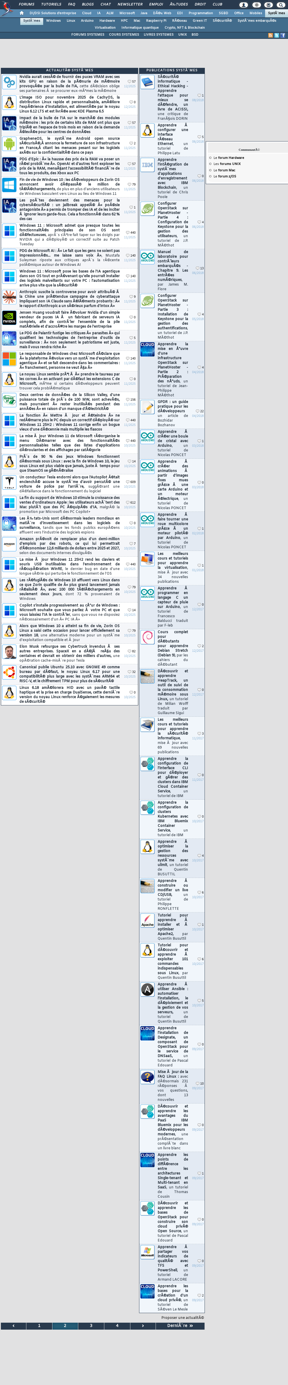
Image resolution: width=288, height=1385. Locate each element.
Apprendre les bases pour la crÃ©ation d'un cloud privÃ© (173, 1298)
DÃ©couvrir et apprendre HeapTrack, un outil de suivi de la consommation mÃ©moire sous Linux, (173, 692)
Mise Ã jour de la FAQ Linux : (173, 1086)
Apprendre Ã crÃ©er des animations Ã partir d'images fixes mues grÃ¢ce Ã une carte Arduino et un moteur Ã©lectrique (173, 485)
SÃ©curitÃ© (222, 21)
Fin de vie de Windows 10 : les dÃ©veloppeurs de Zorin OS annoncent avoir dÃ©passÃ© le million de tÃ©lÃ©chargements (69, 187)
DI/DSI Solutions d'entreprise (53, 13)
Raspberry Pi (156, 21)
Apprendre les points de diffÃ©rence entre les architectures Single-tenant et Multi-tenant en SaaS (173, 1176)
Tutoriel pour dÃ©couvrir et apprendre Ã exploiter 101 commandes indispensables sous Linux (173, 961)
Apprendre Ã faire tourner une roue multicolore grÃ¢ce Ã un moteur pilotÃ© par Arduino (173, 531)
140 (131, 256)
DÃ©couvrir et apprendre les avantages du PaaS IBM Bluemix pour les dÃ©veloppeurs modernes (173, 1127)
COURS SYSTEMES (124, 35)
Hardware (107, 21)
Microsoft (127, 13)
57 (132, 82)
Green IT (200, 21)
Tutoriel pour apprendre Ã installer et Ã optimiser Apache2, (173, 927)
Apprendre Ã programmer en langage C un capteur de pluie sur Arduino (173, 607)
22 (200, 411)
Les (227, 164)
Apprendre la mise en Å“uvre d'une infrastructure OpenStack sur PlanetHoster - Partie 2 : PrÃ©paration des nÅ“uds (173, 370)
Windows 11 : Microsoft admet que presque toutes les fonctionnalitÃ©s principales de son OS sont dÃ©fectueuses (69, 235)
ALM (110, 13)
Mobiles (255, 13)
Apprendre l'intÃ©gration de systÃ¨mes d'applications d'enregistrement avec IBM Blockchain (173, 178)
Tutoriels (51, 4)
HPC (124, 21)
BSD (195, 35)
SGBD (223, 13)
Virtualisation (105, 28)
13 (200, 269)
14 (132, 462)
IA (99, 13)
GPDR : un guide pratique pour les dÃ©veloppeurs (173, 414)
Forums (26, 4)
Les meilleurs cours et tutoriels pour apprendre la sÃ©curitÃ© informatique (173, 736)
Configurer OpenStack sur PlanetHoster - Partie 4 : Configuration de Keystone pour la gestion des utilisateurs (173, 225)
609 (131, 482)
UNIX (182, 35)
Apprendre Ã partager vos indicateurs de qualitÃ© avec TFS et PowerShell (173, 1263)
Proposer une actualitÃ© (182, 1318)
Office (239, 13)
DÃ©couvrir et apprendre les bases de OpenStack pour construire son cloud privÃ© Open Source (173, 1222)
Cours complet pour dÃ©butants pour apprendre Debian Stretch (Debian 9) (173, 648)
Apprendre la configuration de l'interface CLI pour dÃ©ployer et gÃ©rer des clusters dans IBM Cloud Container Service (173, 777)
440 (131, 233)
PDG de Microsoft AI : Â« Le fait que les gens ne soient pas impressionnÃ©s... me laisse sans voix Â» (69, 258)
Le (229, 158)
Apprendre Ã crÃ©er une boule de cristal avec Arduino (173, 444)
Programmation (201, 13)
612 (131, 503)
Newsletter (130, 4)
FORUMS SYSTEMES (87, 35)
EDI (180, 13)
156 (131, 400)
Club (217, 4)
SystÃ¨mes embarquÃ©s (257, 21)
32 (132, 672)
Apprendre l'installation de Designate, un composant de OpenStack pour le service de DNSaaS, (173, 1047)
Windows (53, 21)
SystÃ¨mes (276, 13)
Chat (105, 4)
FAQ (72, 4)
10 (200, 1084)
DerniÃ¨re (180, 1326)
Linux (71, 21)
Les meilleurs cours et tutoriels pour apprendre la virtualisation (173, 568)
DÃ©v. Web (162, 13)
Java (144, 13)
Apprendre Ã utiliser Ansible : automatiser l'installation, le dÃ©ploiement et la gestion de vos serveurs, (173, 1003)
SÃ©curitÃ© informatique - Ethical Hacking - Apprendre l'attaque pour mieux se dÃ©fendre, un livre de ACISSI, (173, 98)
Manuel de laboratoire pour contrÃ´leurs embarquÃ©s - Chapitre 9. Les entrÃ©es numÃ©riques (173, 271)
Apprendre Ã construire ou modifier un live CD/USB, (173, 895)
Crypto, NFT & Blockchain (185, 28)
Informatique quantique (140, 28)
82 (132, 652)
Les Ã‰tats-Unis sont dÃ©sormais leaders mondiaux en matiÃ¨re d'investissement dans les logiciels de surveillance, (69, 525)
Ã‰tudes (178, 4)
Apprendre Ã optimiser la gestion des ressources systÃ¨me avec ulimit (173, 858)
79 (132, 185)
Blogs (87, 4)
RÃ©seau (179, 21)
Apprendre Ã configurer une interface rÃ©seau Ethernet (173, 139)
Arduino (87, 21)
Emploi (156, 4)
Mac (137, 21)
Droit (200, 4)
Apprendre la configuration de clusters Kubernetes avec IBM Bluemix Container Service (173, 819)
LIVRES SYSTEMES (159, 35)
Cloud (86, 13)
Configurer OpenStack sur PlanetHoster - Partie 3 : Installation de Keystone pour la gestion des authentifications (173, 317)
